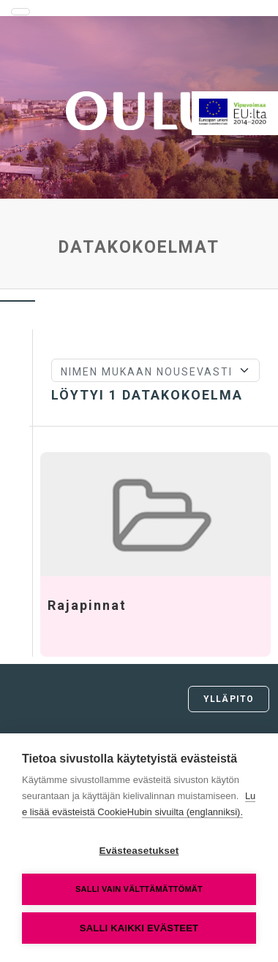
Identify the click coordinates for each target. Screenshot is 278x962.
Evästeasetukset (139, 850)
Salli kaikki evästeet (139, 928)
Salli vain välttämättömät (139, 889)
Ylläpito (228, 699)
